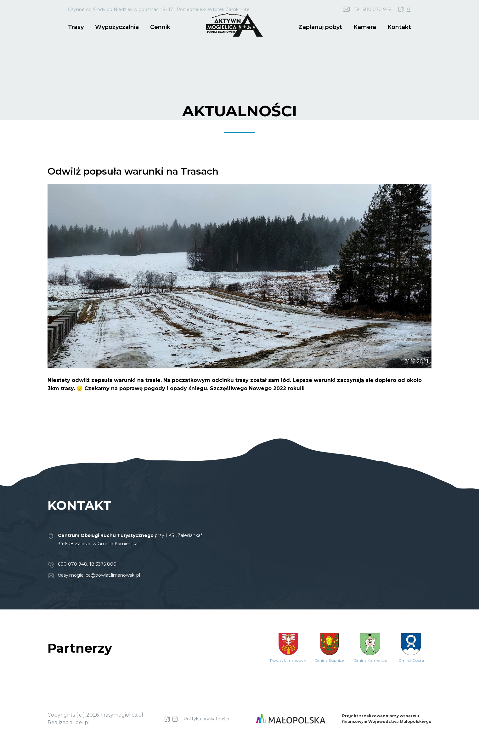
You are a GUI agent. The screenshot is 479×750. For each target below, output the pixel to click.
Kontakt (399, 27)
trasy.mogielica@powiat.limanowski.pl (99, 575)
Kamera (364, 27)
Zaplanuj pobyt (320, 27)
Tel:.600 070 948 (373, 9)
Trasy (76, 27)
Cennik (160, 27)
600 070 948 (72, 564)
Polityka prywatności (206, 719)
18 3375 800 (102, 564)
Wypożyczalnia (117, 27)
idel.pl (82, 722)
